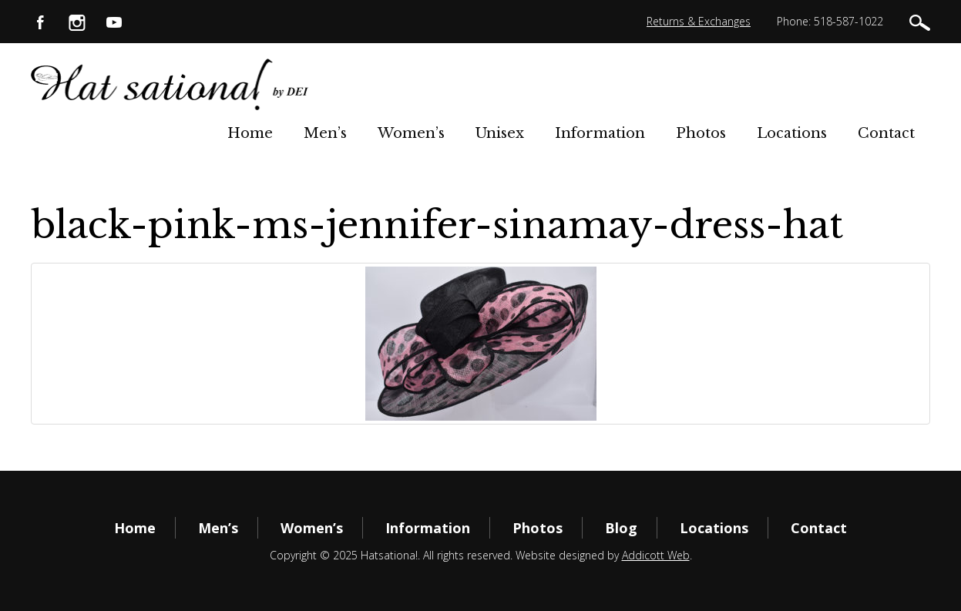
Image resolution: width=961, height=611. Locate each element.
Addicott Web (656, 555)
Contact (886, 133)
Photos (701, 133)
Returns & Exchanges (699, 21)
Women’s (411, 133)
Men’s (325, 133)
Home (250, 133)
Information (600, 133)
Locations (792, 133)
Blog (621, 528)
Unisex (499, 133)
